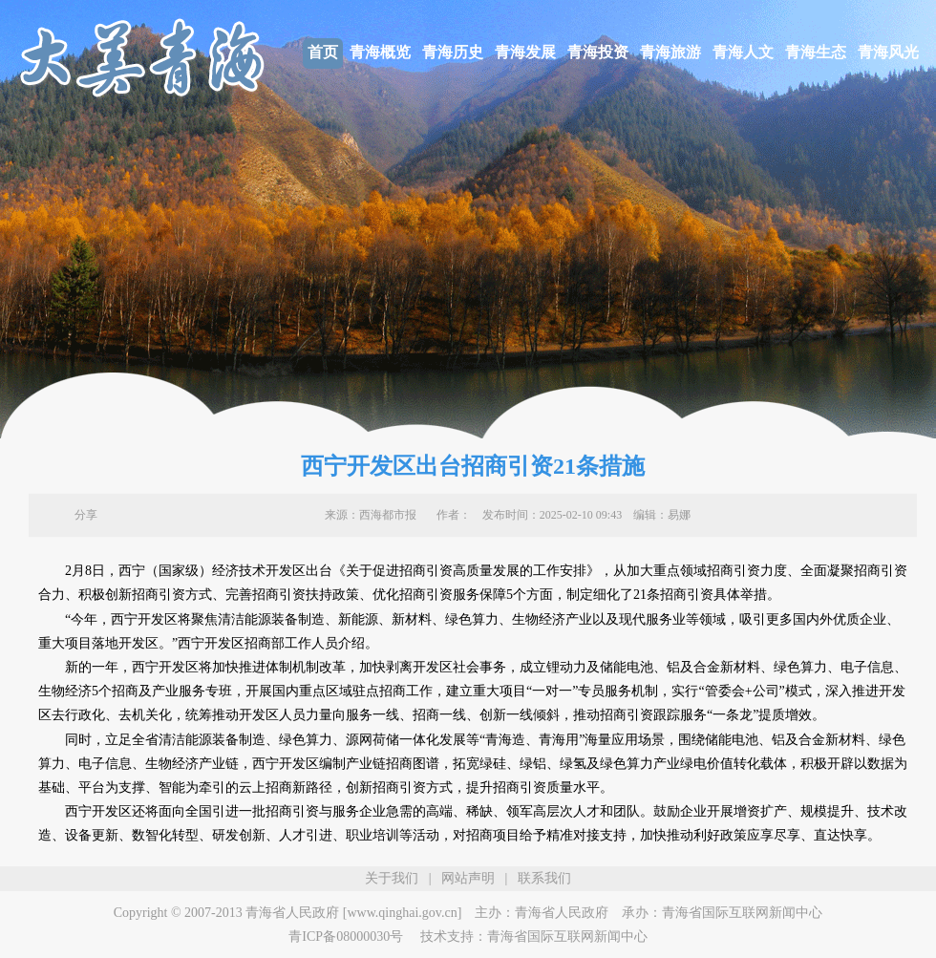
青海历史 (452, 52)
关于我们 (391, 878)
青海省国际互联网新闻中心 (742, 912)
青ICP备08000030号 (345, 936)
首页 (323, 52)
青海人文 (743, 52)
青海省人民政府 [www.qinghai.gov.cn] (353, 912)
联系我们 (544, 878)
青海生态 (815, 52)
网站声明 (468, 878)
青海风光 (888, 52)
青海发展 (525, 52)
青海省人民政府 (561, 912)
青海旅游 (670, 52)
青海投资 (597, 52)
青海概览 (380, 52)
